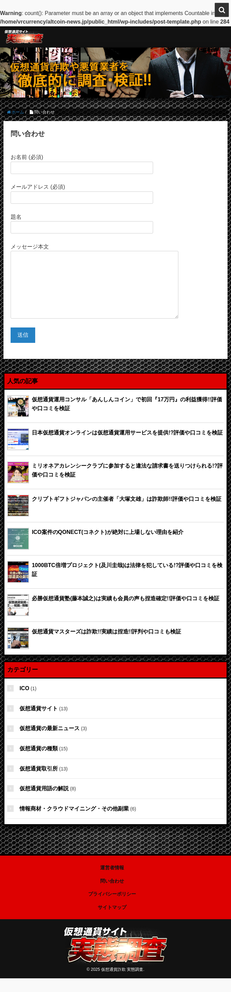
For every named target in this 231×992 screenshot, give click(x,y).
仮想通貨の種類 (38, 762)
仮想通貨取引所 (38, 782)
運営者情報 (112, 881)
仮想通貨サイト (38, 722)
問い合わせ (112, 894)
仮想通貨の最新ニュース (49, 742)
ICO (24, 702)
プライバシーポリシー (112, 907)
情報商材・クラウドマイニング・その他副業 (74, 822)
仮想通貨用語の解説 (44, 802)
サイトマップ (112, 921)
